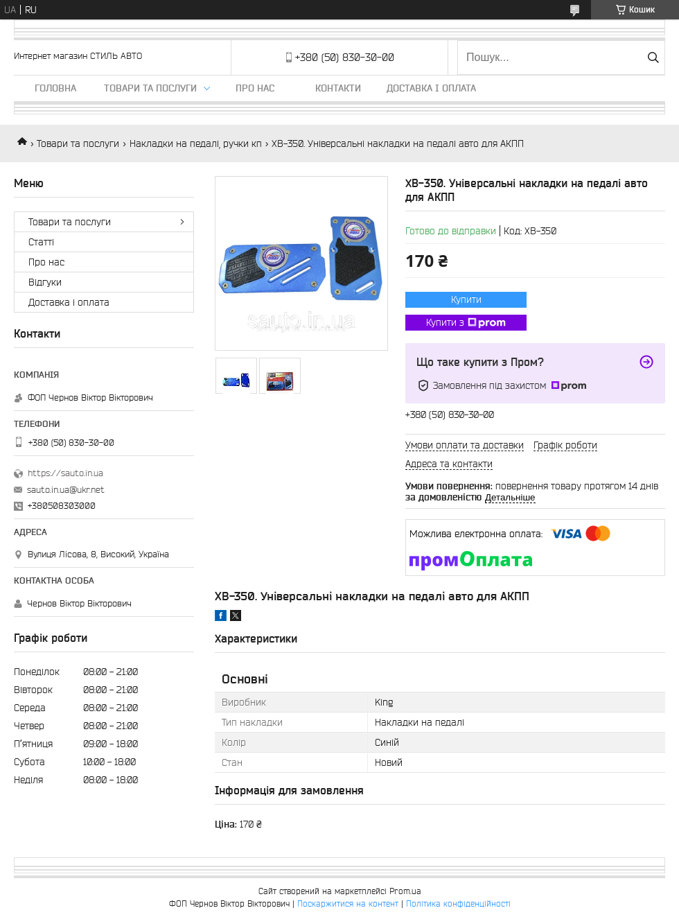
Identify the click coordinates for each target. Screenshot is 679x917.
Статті (41, 241)
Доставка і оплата (431, 88)
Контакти (338, 88)
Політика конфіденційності (458, 903)
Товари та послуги (150, 88)
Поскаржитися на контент (347, 903)
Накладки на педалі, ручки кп (196, 143)
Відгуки (45, 282)
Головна (55, 88)
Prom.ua (405, 891)
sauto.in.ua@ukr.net (66, 489)
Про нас (255, 88)
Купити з (466, 323)
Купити (466, 299)
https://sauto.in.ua (65, 473)
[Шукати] (653, 57)
